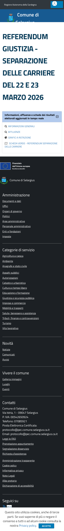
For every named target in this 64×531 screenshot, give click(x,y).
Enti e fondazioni (11, 231)
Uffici (5, 206)
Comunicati (8, 354)
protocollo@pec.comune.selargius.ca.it (26, 430)
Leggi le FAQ (9, 439)
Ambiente (7, 261)
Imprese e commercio (14, 303)
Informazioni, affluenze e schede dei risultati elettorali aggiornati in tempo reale (30, 116)
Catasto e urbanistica (14, 283)
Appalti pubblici (10, 273)
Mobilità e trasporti (12, 308)
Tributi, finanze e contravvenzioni (20, 318)
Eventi (5, 389)
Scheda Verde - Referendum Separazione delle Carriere (31, 145)
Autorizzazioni (10, 278)
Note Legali (8, 476)
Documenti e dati (11, 201)
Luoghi (6, 384)
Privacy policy (27, 525)
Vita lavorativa (10, 328)
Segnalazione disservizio (15, 449)
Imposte (6, 236)
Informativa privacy (13, 470)
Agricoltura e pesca (12, 256)
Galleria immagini (12, 379)
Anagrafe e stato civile (14, 266)
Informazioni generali (21, 126)
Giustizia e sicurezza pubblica (18, 298)
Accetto (46, 526)
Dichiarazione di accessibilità (18, 486)
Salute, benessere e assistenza (19, 313)
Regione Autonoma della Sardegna (20, 4)
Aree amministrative (13, 221)
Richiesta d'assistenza (14, 454)
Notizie (6, 349)
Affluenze (14, 132)
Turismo (6, 323)
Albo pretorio (9, 481)
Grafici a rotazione (19, 137)
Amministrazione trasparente (18, 460)
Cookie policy (9, 465)
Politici (6, 216)
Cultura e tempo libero (14, 288)
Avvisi (5, 359)
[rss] (7, 507)
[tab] (32, 116)
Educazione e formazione (16, 293)
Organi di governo (12, 211)
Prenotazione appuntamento (18, 444)
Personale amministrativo (16, 226)
